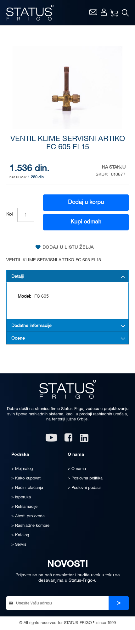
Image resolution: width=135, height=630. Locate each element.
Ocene (18, 338)
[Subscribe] (119, 603)
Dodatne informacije (31, 326)
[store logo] (29, 13)
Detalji (17, 277)
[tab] (67, 276)
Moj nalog (104, 12)
